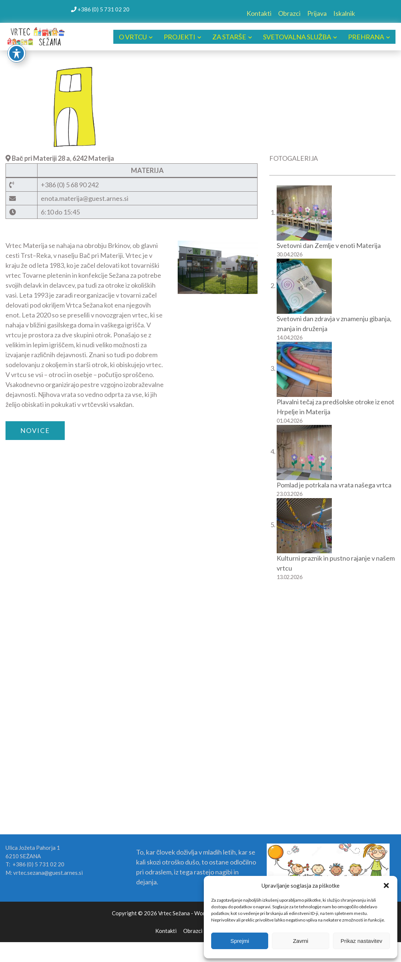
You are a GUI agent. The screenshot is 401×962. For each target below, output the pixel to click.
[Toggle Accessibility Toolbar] (16, 53)
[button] (386, 885)
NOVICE (35, 430)
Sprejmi (239, 941)
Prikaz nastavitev (361, 941)
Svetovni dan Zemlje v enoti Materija (329, 245)
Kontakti (259, 13)
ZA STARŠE (229, 37)
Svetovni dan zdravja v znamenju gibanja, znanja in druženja (334, 324)
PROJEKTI (179, 37)
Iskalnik (344, 13)
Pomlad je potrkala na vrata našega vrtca (334, 485)
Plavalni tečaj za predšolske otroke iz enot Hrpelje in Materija (335, 407)
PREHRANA (366, 37)
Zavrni (300, 941)
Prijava (317, 13)
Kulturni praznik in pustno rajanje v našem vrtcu (336, 563)
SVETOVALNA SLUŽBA (297, 37)
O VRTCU (133, 37)
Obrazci (289, 13)
